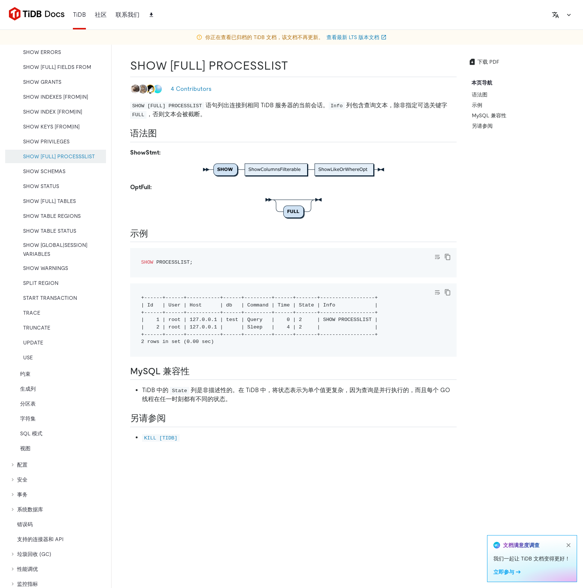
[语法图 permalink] (162, 133)
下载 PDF (483, 62)
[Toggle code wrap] (437, 257)
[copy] (447, 257)
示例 (477, 105)
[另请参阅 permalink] (171, 418)
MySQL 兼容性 (489, 115)
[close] (568, 545)
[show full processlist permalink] (294, 65)
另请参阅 (482, 126)
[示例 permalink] (153, 233)
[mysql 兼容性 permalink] (195, 371)
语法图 (479, 95)
